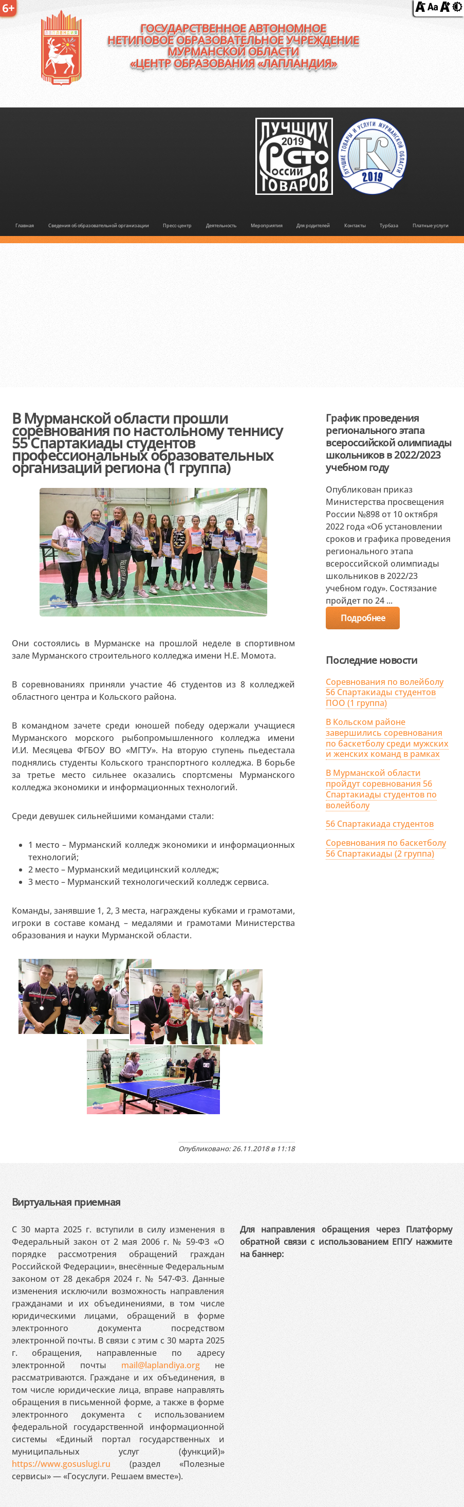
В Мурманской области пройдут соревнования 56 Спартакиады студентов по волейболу (381, 788)
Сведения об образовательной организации (98, 225)
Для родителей (313, 225)
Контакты (355, 225)
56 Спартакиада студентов (380, 823)
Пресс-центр (177, 225)
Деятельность (221, 225)
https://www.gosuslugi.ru (61, 1463)
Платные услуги (431, 225)
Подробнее (363, 618)
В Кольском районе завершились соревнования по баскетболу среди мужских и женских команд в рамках (387, 737)
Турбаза (389, 225)
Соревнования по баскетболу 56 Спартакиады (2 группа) (386, 848)
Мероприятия (267, 225)
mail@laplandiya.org (160, 1365)
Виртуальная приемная (66, 1202)
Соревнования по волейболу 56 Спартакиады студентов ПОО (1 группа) (384, 692)
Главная (24, 225)
